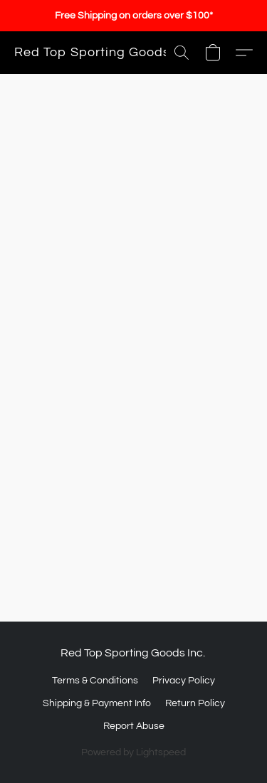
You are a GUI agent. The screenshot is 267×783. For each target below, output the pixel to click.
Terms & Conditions (95, 681)
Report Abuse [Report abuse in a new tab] (133, 726)
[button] (91, 52)
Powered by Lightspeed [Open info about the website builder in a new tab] (133, 752)
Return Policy (195, 703)
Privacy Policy (183, 681)
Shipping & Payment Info (97, 703)
